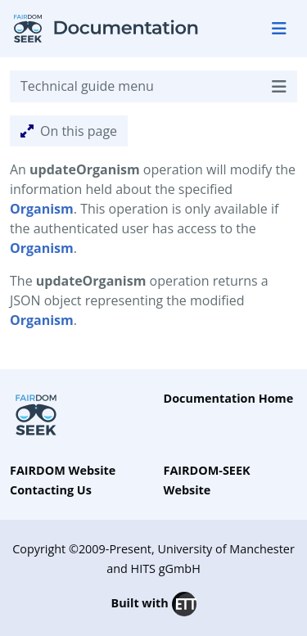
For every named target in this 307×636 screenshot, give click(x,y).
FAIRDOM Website (62, 470)
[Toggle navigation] (279, 28)
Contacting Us (51, 490)
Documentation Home (229, 398)
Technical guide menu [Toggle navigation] (153, 86)
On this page (68, 131)
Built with (153, 604)
